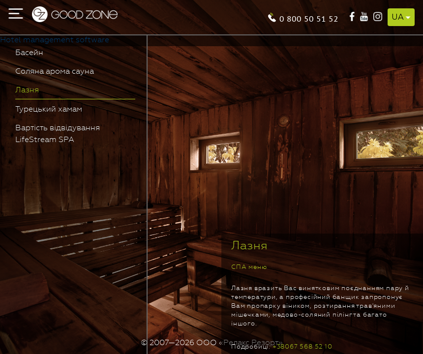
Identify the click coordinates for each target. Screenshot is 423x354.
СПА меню (249, 267)
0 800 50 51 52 (308, 18)
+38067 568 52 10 (302, 347)
